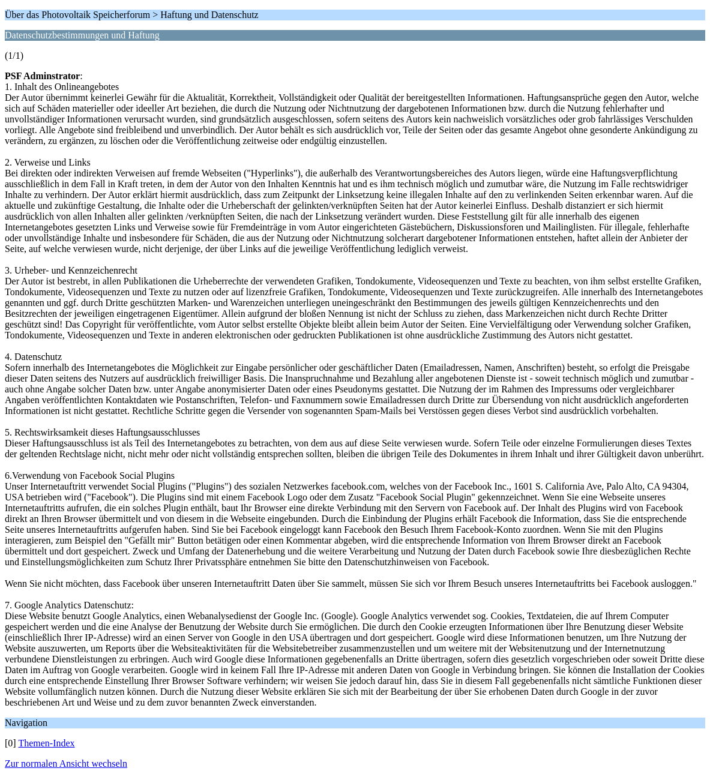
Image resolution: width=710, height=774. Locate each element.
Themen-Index (46, 743)
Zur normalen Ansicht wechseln (66, 763)
